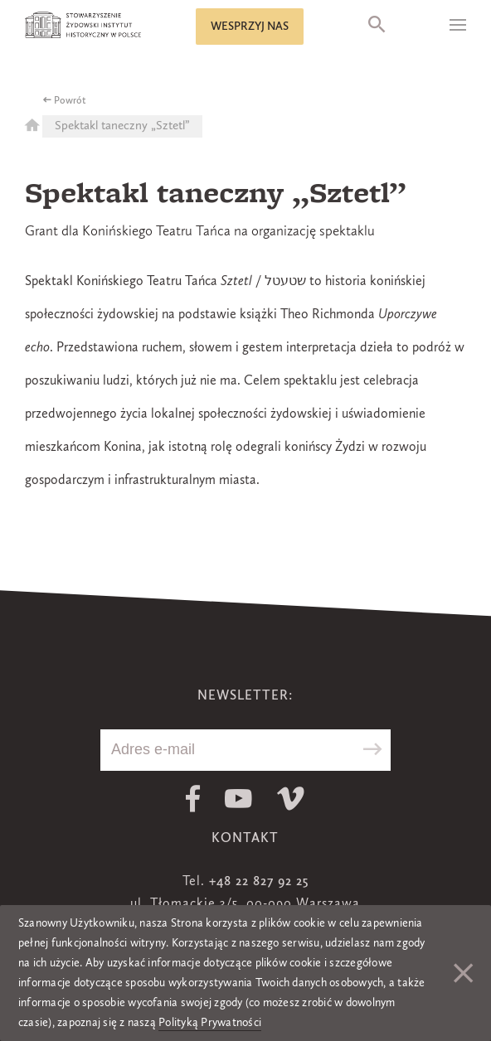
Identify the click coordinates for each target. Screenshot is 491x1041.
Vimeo (291, 798)
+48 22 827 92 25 (259, 881)
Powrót (70, 101)
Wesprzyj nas (250, 26)
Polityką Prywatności (209, 1023)
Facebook (192, 798)
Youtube (238, 798)
